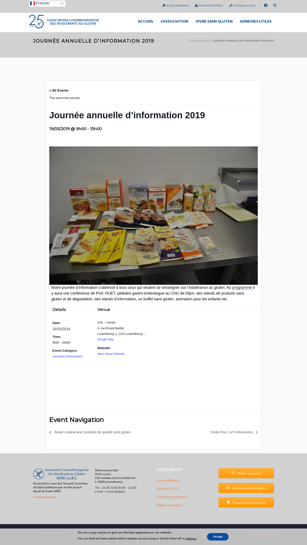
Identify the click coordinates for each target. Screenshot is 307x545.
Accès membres (175, 5)
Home (193, 40)
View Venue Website (111, 354)
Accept (218, 537)
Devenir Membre (209, 5)
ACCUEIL (146, 21)
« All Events (58, 90)
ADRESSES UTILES (256, 21)
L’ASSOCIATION (174, 21)
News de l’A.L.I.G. (168, 488)
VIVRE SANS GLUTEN (214, 21)
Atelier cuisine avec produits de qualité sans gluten (92, 432)
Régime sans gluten (170, 505)
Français (39, 3)
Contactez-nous (242, 5)
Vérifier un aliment (246, 473)
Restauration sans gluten (246, 488)
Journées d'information (67, 356)
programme (242, 287)
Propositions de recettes (246, 502)
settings (190, 539)
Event (205, 40)
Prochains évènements (172, 497)
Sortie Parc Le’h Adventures (232, 432)
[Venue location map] (103, 383)
